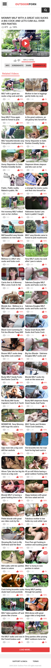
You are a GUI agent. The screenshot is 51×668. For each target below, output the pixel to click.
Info (7, 65)
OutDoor (25, 4)
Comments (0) (39, 65)
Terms (36, 661)
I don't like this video (18, 60)
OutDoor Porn (22, 666)
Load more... (25, 650)
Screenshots (17, 65)
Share (28, 65)
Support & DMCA (19, 661)
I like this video (15, 60)
